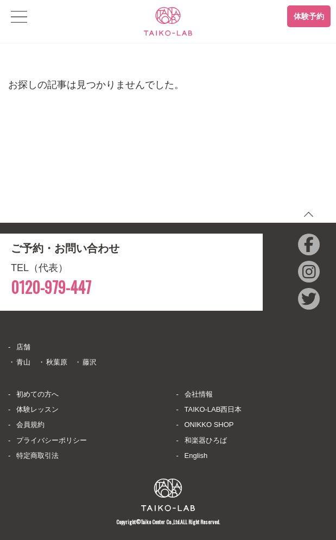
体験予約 (309, 16)
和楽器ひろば (206, 440)
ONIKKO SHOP (209, 424)
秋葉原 (56, 362)
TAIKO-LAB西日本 (213, 409)
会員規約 (30, 424)
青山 (23, 362)
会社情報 (199, 394)
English (196, 455)
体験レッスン (37, 409)
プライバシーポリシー (51, 440)
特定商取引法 (37, 455)
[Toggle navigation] (19, 17)
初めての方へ (37, 394)
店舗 (23, 347)
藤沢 (90, 362)
